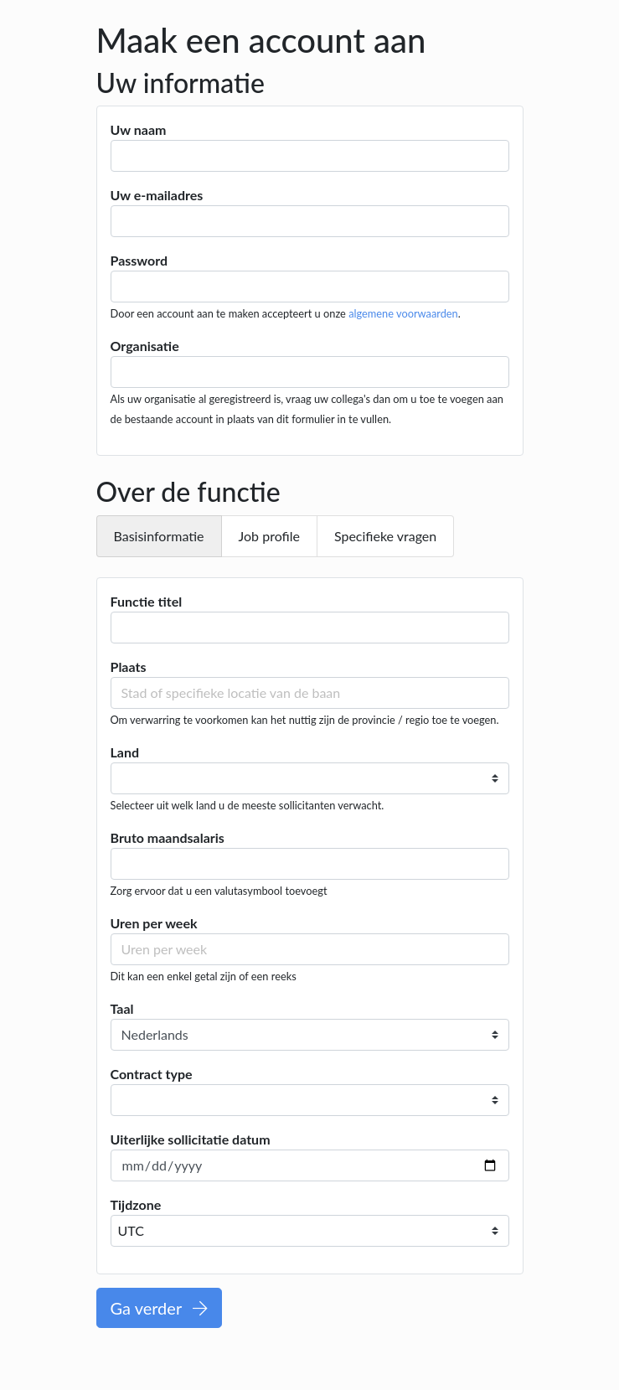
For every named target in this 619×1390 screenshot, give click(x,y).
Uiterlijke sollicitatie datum (191, 1139)
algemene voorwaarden (403, 313)
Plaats (129, 666)
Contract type (152, 1074)
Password (139, 260)
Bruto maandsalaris (167, 837)
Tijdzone (136, 1204)
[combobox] (310, 1231)
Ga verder (159, 1308)
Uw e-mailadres (157, 195)
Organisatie (145, 346)
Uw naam (139, 129)
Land (125, 752)
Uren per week (154, 923)
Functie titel (147, 601)
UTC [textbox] (131, 1230)
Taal (122, 1008)
